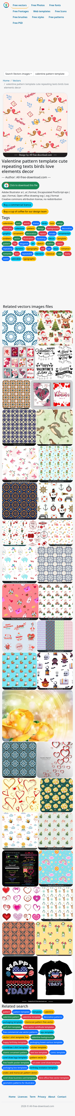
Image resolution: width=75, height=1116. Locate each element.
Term (33, 1096)
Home (6, 80)
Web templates (41, 11)
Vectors (17, 80)
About (51, 1096)
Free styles (38, 17)
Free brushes (20, 17)
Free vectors (20, 5)
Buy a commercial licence (17, 204)
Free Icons (61, 11)
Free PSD (18, 22)
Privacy (42, 1096)
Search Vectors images (17, 73)
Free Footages (21, 11)
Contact (61, 1096)
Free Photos (38, 5)
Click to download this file (20, 185)
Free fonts (55, 5)
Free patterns (56, 17)
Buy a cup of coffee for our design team (25, 211)
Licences (22, 1096)
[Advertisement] (37, 48)
